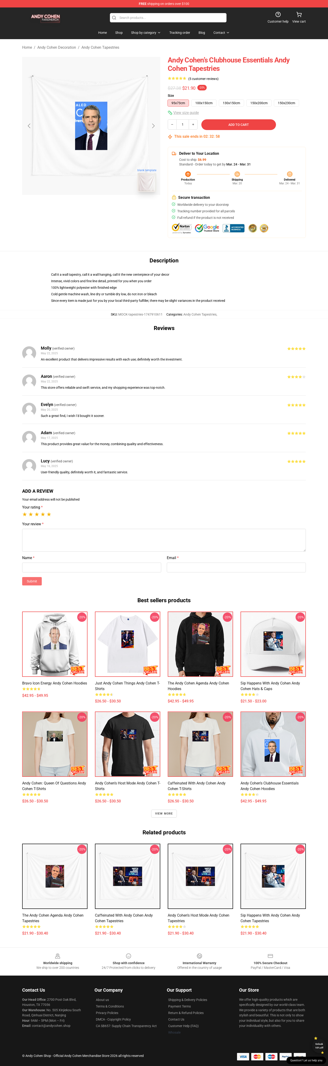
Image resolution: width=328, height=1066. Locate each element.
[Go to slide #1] (79, 206)
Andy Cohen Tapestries (100, 47)
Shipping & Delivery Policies (187, 1000)
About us (102, 1000)
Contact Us (176, 1019)
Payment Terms (179, 1006)
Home (27, 47)
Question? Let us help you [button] (306, 1060)
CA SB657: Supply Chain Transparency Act (126, 1026)
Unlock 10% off (319, 1046)
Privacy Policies (107, 1013)
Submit (32, 581)
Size (171, 95)
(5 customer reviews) (203, 79)
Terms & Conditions (110, 1006)
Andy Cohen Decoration (56, 47)
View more (164, 813)
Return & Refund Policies (186, 1013)
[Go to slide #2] (103, 206)
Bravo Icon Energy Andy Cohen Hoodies (54, 683)
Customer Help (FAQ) (183, 1026)
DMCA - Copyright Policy (113, 1019)
